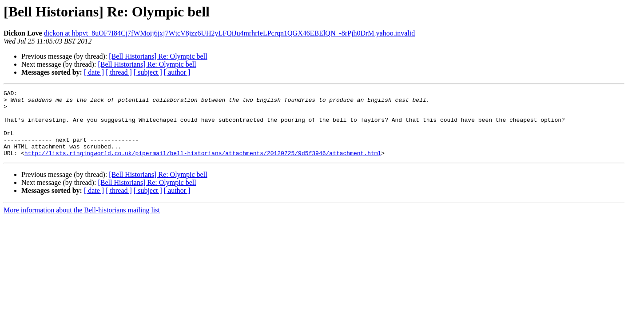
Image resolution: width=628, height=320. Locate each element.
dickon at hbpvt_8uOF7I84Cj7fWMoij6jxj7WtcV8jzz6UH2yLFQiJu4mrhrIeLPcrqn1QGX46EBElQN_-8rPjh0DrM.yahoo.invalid (229, 33)
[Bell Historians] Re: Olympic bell (158, 56)
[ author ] (177, 72)
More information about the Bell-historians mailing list (82, 223)
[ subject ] (148, 72)
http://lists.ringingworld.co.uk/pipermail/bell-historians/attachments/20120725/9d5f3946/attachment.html (202, 166)
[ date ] (94, 72)
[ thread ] (119, 72)
